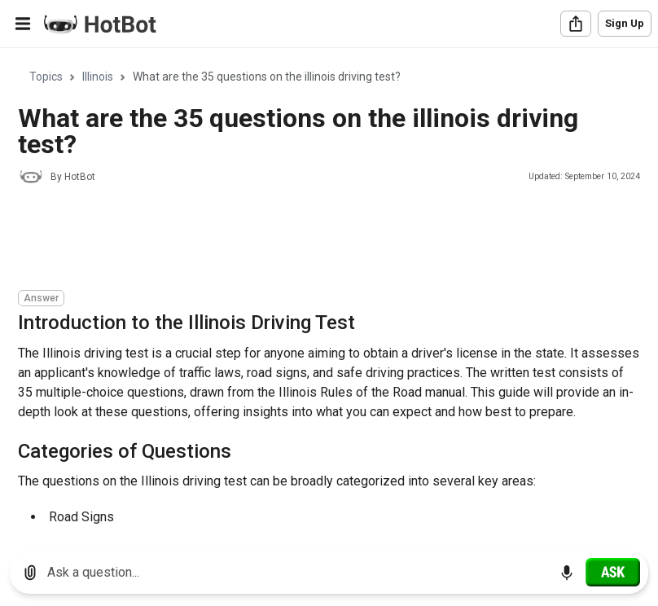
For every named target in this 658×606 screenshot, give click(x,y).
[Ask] (613, 572)
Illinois (97, 76)
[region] (329, 293)
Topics (46, 76)
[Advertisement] (314, 239)
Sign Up (624, 23)
